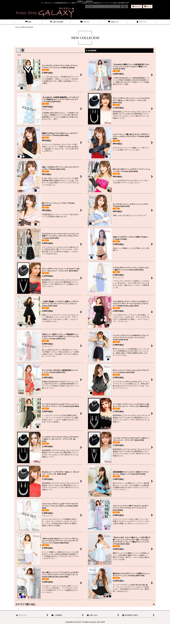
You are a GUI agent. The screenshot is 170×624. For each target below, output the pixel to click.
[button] (85, 604)
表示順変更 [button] (91, 50)
